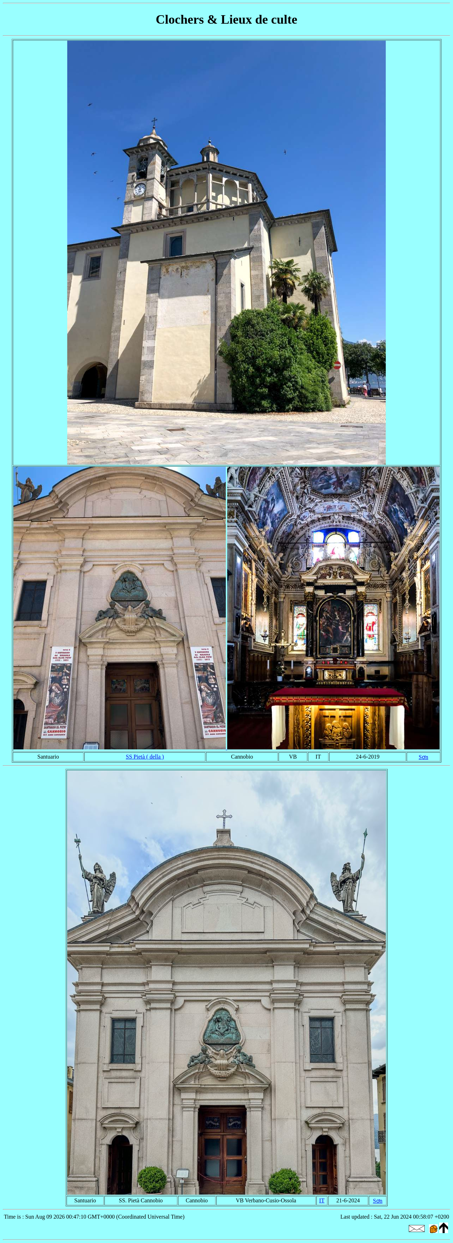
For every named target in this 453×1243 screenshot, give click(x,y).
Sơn (423, 757)
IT (322, 1200)
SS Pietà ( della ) (145, 757)
